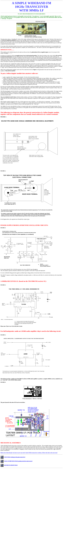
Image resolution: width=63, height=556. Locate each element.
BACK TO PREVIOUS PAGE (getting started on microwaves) (18, 461)
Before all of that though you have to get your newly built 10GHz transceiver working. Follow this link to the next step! (29, 452)
